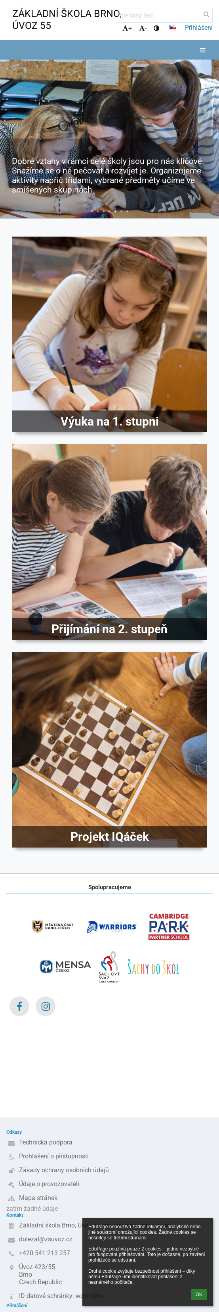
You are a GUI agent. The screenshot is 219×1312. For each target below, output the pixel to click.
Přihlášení (199, 27)
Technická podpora (45, 1142)
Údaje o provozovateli (49, 1184)
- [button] (143, 28)
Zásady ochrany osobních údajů (64, 1170)
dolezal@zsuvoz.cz (45, 1239)
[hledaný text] (165, 15)
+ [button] (127, 28)
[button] (173, 27)
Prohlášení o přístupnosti (54, 1156)
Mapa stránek (38, 1198)
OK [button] (199, 1294)
